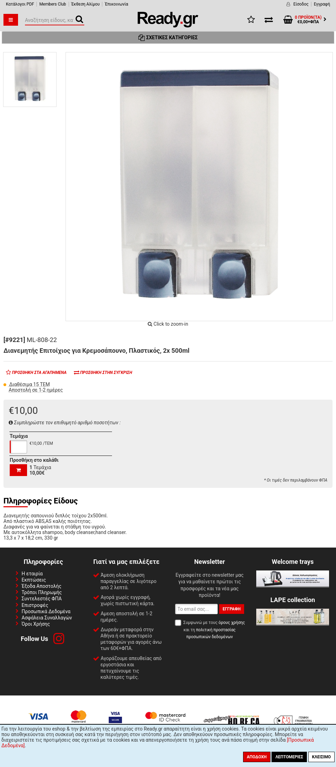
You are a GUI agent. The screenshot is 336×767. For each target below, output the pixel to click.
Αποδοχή (257, 757)
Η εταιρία (32, 573)
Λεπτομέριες (289, 757)
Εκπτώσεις (33, 580)
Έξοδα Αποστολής (41, 586)
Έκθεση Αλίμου (85, 4)
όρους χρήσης (231, 622)
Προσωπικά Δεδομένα (45, 611)
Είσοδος (301, 4)
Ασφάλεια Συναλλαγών (46, 617)
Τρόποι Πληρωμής (41, 592)
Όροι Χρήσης (35, 624)
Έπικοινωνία (116, 4)
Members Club (52, 4)
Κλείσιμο (321, 757)
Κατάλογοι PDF (20, 4)
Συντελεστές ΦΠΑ (41, 598)
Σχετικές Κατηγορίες (168, 37)
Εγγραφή (322, 4)
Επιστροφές (34, 605)
